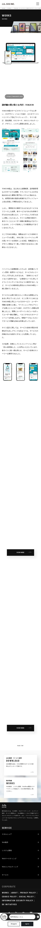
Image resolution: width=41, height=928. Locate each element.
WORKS (9, 8)
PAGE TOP (20, 745)
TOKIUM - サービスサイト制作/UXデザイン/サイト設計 (27, 8)
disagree (14, 924)
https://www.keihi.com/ (15, 96)
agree (27, 924)
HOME (3, 8)
